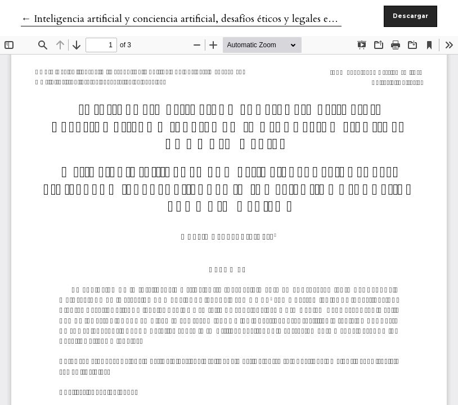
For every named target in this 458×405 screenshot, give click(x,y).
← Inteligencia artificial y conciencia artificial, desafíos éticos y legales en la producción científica (229, 19)
